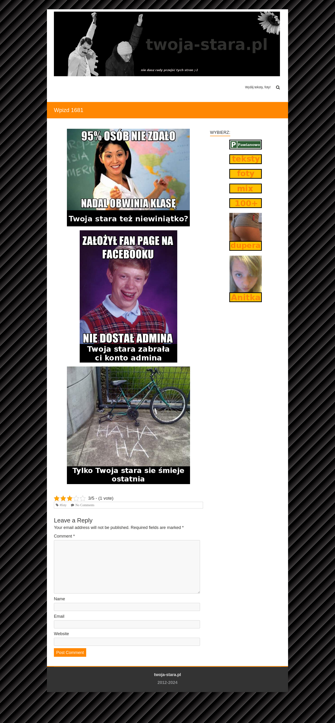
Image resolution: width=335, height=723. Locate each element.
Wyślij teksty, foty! (258, 87)
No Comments (84, 505)
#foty (63, 505)
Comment (64, 536)
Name (59, 599)
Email (59, 616)
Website (61, 633)
